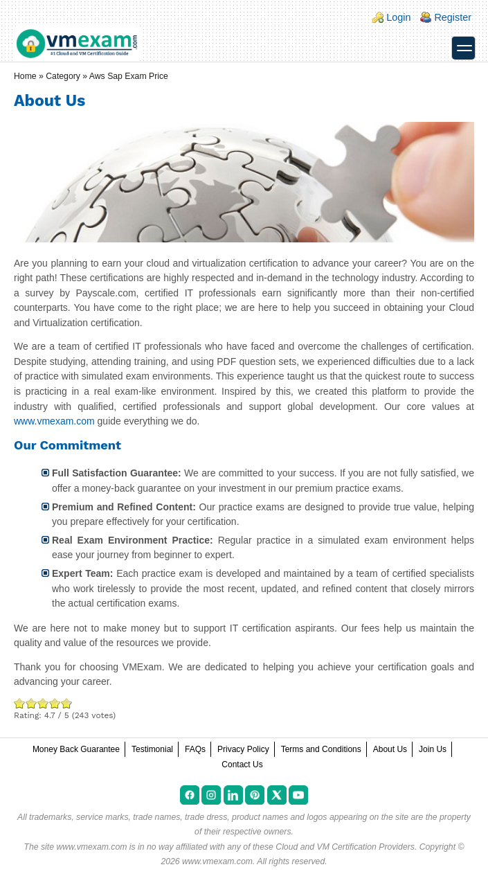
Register (452, 17)
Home (25, 76)
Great (55, 703)
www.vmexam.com (54, 421)
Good (43, 703)
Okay (31, 703)
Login (398, 17)
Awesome (65, 703)
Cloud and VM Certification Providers (345, 847)
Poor (20, 703)
